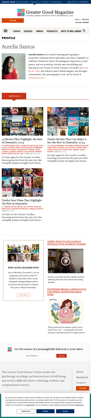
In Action (45, 2)
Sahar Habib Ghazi (12, 145)
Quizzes (28, 31)
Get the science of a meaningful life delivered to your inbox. (45, 349)
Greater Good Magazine (45, 12)
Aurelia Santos (16, 152)
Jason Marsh (26, 147)
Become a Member (82, 22)
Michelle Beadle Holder (77, 145)
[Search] (84, 30)
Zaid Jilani (67, 149)
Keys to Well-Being (71, 31)
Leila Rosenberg (57, 145)
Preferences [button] (79, 405)
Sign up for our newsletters (77, 2)
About (79, 371)
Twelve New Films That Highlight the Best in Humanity (22, 201)
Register (85, 19)
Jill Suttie (29, 152)
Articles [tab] (14, 95)
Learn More (23, 295)
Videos (39, 31)
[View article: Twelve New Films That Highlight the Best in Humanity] (22, 182)
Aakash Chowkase (19, 209)
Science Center (22, 2)
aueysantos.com (36, 77)
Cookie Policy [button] (30, 405)
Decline (45, 411)
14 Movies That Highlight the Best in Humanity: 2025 (22, 140)
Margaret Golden (25, 149)
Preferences (25, 411)
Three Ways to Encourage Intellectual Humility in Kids (66, 242)
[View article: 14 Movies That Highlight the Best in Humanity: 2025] (22, 121)
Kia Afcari (18, 153)
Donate (12, 20)
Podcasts (52, 31)
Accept (65, 411)
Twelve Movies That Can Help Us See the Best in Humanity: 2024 (66, 140)
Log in (77, 19)
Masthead (82, 377)
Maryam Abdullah (30, 145)
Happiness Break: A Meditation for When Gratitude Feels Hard (66, 292)
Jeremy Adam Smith (13, 207)
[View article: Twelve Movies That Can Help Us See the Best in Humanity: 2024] (68, 121)
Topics (16, 31)
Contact (81, 382)
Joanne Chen (13, 147)
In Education (56, 2)
